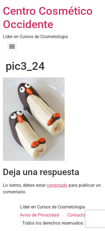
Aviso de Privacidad (39, 215)
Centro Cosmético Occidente (48, 17)
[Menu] (12, 46)
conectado (57, 185)
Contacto (76, 215)
